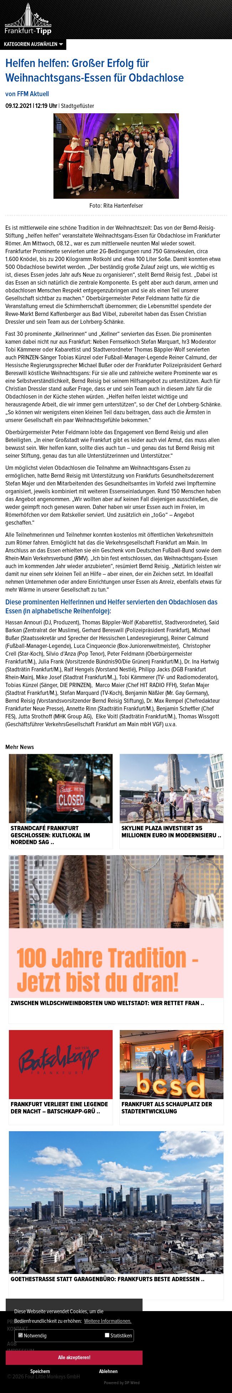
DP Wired (132, 1383)
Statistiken (118, 1335)
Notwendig (32, 1335)
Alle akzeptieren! (74, 1358)
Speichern (40, 1371)
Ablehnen (108, 1371)
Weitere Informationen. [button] (108, 1321)
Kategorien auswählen (30, 44)
